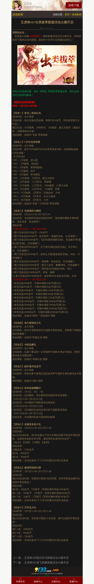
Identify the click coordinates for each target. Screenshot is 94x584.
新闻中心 (38, 580)
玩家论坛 (56, 580)
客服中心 (73, 580)
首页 (67, 14)
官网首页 (20, 580)
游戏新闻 (76, 14)
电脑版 (47, 575)
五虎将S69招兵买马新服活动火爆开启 (46, 557)
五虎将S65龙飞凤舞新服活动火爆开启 (46, 562)
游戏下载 (73, 5)
